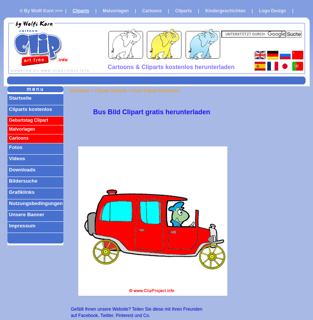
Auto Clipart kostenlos (155, 90)
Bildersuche (23, 181)
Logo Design (272, 10)
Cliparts (81, 10)
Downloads (22, 170)
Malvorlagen (115, 10)
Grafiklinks (22, 192)
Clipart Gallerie (111, 90)
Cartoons (152, 10)
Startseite (20, 98)
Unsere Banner (26, 214)
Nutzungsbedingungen (36, 203)
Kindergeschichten (225, 10)
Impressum (22, 226)
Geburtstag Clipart (28, 120)
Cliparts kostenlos (30, 109)
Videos (17, 158)
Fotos (15, 147)
